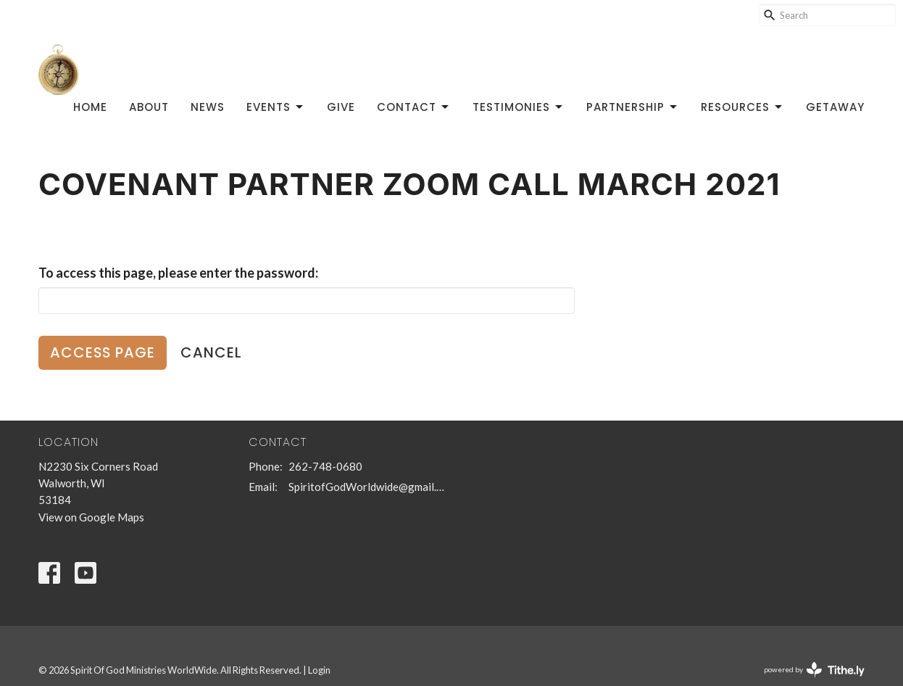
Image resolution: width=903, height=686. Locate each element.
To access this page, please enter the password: (178, 273)
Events (275, 107)
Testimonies (519, 107)
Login (319, 670)
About (149, 107)
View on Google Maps (91, 517)
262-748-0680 (325, 466)
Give (341, 107)
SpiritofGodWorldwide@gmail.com (366, 486)
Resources (742, 107)
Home (90, 107)
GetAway (835, 107)
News (208, 107)
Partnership (632, 107)
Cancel (211, 352)
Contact (414, 107)
